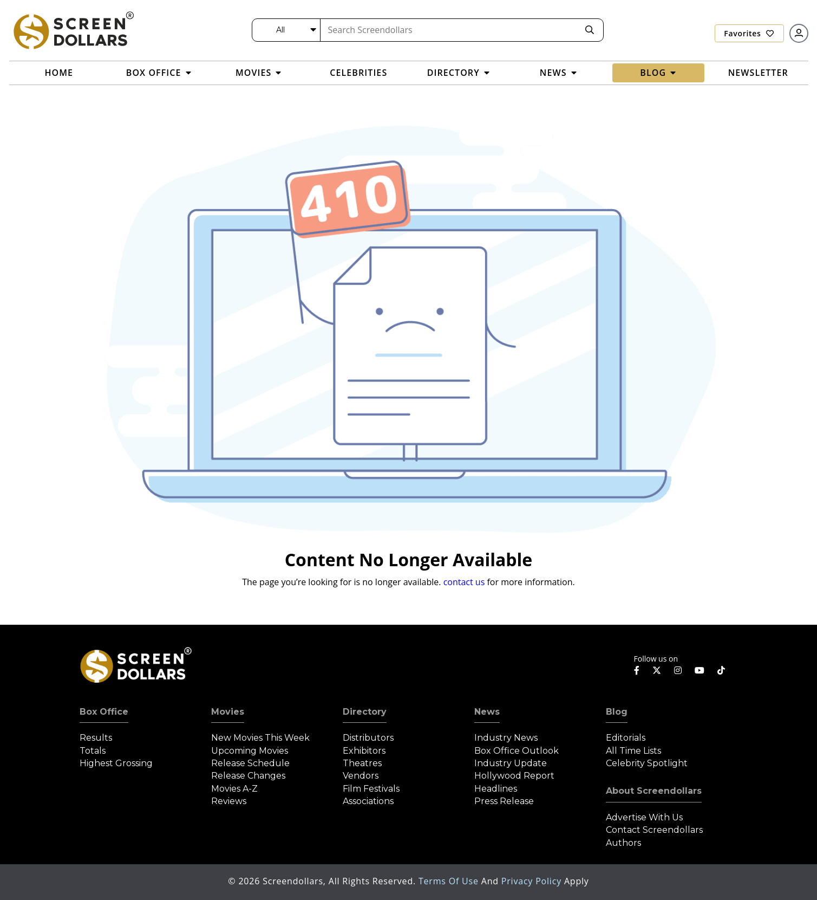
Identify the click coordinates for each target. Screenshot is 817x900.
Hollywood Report (514, 775)
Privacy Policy (532, 881)
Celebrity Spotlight (647, 763)
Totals (93, 751)
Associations (368, 801)
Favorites (749, 33)
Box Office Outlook (516, 751)
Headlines (495, 789)
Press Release (504, 801)
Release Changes (248, 775)
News (487, 712)
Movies (227, 712)
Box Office (104, 712)
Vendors (360, 775)
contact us (464, 582)
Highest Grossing (116, 763)
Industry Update (510, 763)
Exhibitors (364, 751)
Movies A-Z (234, 789)
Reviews (228, 801)
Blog (617, 712)
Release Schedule (250, 763)
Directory (365, 712)
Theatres (362, 763)
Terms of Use (450, 881)
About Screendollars (654, 791)
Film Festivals (371, 789)
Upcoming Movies (249, 751)
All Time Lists (633, 751)
